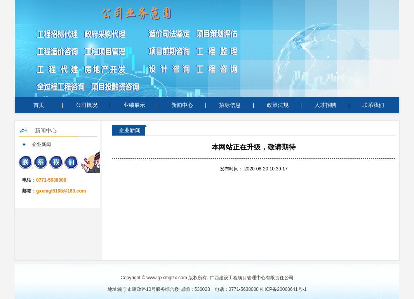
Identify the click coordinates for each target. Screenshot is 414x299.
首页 (38, 105)
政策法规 (278, 105)
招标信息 (230, 105)
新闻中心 (182, 105)
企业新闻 (41, 144)
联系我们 (373, 105)
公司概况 (86, 105)
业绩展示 (134, 105)
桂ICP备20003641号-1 (283, 289)
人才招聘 (325, 105)
